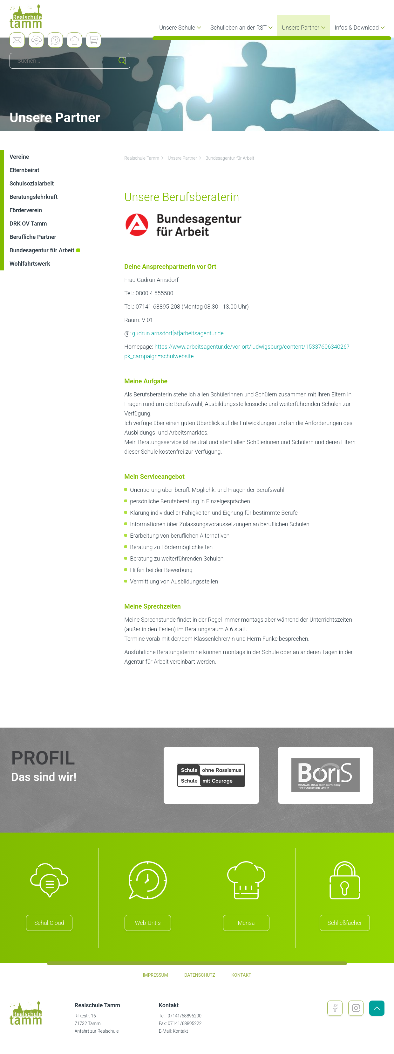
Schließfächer (345, 922)
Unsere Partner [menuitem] (304, 27)
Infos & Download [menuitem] (360, 27)
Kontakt (180, 1031)
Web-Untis (148, 922)
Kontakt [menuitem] (241, 975)
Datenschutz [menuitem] (199, 975)
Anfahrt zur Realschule (97, 1031)
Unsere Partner (185, 158)
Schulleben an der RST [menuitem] (242, 27)
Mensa (246, 922)
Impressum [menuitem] (155, 975)
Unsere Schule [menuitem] (181, 27)
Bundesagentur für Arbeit (230, 158)
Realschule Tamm (144, 158)
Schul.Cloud (49, 922)
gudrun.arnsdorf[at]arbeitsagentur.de (178, 333)
